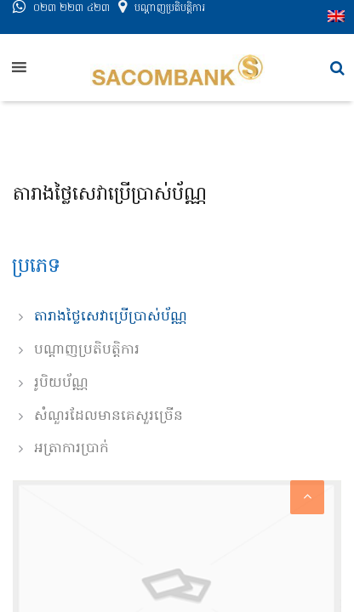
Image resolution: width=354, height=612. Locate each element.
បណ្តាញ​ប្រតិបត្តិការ (169, 19)
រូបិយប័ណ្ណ (61, 383)
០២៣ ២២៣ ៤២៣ (71, 19)
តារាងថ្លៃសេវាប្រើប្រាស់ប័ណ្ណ (110, 317)
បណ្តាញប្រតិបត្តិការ (87, 350)
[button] (337, 68)
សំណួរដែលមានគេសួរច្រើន (108, 416)
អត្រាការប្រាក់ (71, 449)
